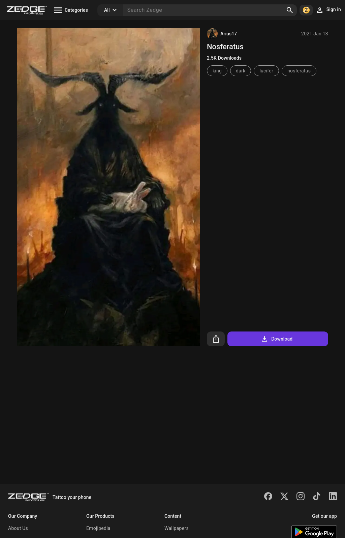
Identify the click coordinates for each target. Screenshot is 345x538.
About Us (18, 528)
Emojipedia (98, 528)
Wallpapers (176, 528)
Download (276, 339)
